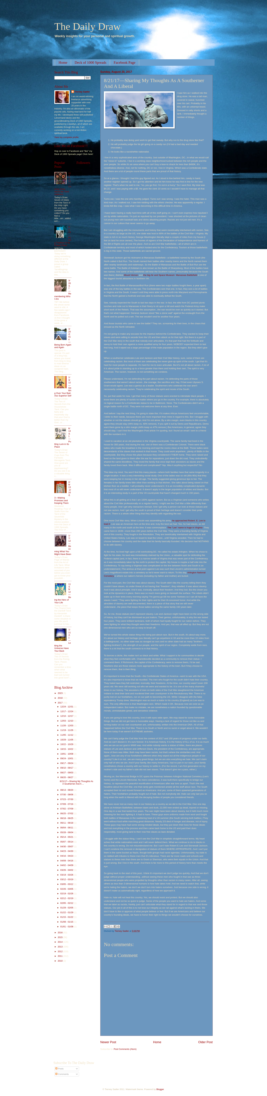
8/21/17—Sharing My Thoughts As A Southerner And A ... (76, 782)
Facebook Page (124, 62)
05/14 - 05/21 (67, 837)
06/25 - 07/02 (67, 813)
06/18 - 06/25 (67, 818)
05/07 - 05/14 (67, 841)
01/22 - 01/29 (67, 912)
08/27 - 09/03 (67, 772)
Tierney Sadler (82, 91)
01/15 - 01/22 (67, 917)
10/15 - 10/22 (67, 749)
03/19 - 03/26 (67, 874)
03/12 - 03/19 (67, 879)
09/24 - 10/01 (67, 758)
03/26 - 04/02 (67, 870)
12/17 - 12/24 (67, 711)
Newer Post (108, 1042)
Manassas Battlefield (186, 275)
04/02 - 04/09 (67, 865)
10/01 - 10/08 (67, 754)
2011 (60, 956)
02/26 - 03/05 (67, 889)
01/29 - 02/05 (67, 907)
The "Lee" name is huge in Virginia (184, 527)
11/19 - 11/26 (67, 730)
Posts (59, 1068)
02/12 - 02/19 (67, 898)
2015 (60, 937)
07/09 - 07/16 (67, 804)
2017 (60, 702)
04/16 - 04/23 (67, 856)
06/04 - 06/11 (67, 827)
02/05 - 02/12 (67, 903)
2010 (60, 961)
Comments (62, 1074)
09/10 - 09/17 (67, 768)
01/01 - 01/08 (67, 926)
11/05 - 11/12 (67, 735)
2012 (60, 951)
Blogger (160, 1089)
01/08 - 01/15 (67, 922)
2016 (60, 932)
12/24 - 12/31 (67, 706)
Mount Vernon (131, 275)
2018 (60, 698)
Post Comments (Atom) (125, 1049)
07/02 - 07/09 (67, 808)
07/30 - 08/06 (67, 794)
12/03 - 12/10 (67, 720)
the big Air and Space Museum (159, 275)
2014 (60, 942)
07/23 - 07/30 (67, 799)
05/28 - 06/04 (67, 832)
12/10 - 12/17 (67, 716)
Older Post (205, 1042)
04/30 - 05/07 (67, 846)
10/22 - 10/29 (67, 744)
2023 (60, 693)
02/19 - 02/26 (67, 893)
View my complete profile (66, 137)
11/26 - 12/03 (67, 725)
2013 (60, 946)
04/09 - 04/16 (67, 860)
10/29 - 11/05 (67, 739)
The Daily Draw (87, 26)
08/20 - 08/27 (67, 777)
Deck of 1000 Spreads (90, 62)
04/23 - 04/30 (67, 851)
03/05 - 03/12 (67, 884)
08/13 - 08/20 (67, 790)
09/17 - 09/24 (67, 763)
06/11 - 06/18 (67, 823)
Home (63, 62)
